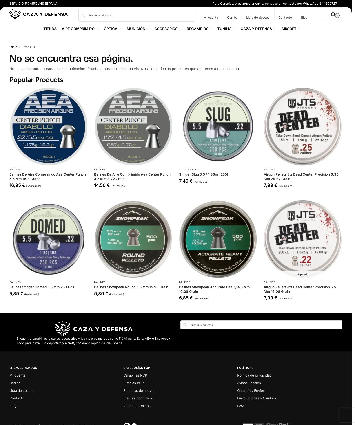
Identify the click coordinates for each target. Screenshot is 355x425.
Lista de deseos (257, 17)
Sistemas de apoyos (139, 390)
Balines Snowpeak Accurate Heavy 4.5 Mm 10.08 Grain (214, 289)
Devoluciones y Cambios (257, 398)
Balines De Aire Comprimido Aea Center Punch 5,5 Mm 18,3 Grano (47, 176)
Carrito (232, 17)
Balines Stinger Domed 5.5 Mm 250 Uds (41, 287)
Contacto (285, 17)
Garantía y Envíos (251, 390)
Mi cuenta (211, 17)
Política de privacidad (254, 375)
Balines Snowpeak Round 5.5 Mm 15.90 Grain (131, 287)
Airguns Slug (189, 169)
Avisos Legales (249, 383)
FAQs (241, 406)
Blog (304, 17)
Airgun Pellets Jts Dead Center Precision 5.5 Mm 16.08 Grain (300, 289)
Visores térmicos (137, 406)
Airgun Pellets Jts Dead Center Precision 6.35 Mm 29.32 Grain (301, 176)
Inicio (13, 47)
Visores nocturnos (138, 398)
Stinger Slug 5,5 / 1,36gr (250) (203, 174)
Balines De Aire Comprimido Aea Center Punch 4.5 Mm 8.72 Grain (132, 176)
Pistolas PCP (133, 383)
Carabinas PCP (135, 375)
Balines (15, 169)
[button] (329, 13)
